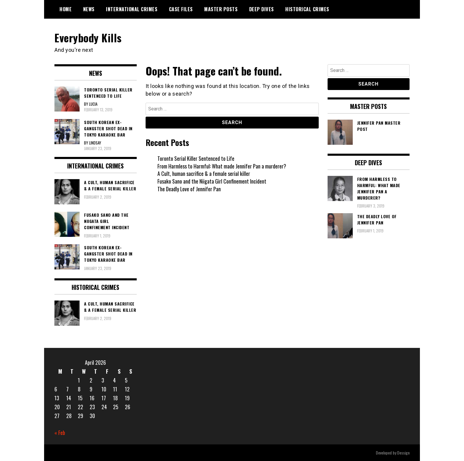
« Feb (59, 432)
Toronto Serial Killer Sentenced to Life (196, 158)
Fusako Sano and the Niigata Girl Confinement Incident (211, 181)
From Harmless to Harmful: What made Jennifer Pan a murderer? (221, 166)
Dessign (403, 452)
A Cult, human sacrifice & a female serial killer (203, 173)
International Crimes (131, 9)
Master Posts (221, 9)
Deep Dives (261, 9)
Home (65, 9)
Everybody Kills (88, 37)
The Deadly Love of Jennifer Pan (189, 188)
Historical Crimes (307, 9)
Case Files (181, 9)
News (89, 9)
